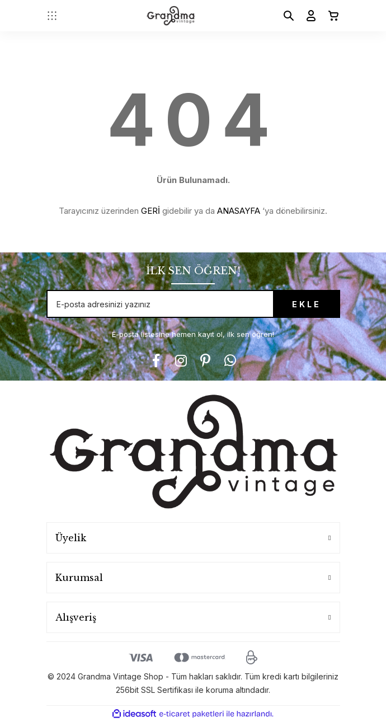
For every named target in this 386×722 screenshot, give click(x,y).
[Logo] (171, 16)
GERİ (150, 210)
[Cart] (329, 15)
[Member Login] (306, 15)
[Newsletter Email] (193, 304)
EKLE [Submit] (306, 304)
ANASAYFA (238, 210)
